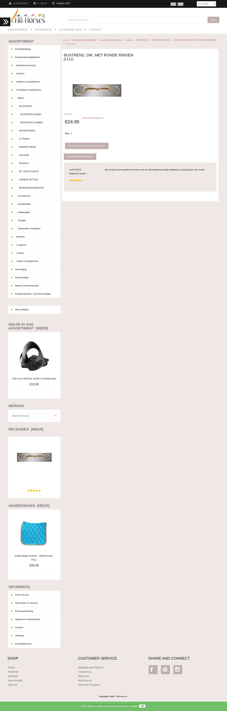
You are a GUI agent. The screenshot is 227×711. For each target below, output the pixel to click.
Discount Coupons (88, 684)
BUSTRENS (142, 40)
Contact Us (84, 671)
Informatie (43, 29)
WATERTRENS (33, 131)
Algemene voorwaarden (25, 619)
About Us (83, 676)
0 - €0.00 (40, 3)
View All (12, 684)
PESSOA (33, 163)
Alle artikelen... (21, 309)
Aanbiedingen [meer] (29, 506)
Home (66, 40)
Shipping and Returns (90, 667)
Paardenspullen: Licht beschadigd (33, 295)
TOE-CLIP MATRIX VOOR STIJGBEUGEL (34, 378)
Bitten (129, 40)
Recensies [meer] (26, 429)
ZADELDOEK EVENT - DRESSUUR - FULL (34, 556)
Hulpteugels (33, 212)
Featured (13, 671)
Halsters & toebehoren (33, 82)
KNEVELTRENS (33, 147)
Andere (33, 253)
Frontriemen (33, 196)
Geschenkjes (33, 277)
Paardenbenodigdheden (84, 40)
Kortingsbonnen (21, 643)
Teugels (33, 220)
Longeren (33, 245)
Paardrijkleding (33, 49)
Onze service (20, 594)
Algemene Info (70, 29)
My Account (85, 680)
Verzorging (33, 269)
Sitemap (17, 635)
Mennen (33, 237)
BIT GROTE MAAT (33, 171)
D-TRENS (33, 139)
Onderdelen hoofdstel (33, 229)
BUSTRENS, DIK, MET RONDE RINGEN (195, 40)
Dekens (33, 74)
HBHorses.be (121, 696)
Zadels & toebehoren (33, 261)
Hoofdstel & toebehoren (111, 40)
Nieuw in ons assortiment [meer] (28, 326)
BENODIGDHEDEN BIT (33, 188)
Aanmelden (18, 3)
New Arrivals (15, 680)
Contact (95, 29)
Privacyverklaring (22, 611)
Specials (13, 676)
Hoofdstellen (33, 204)
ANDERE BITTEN (33, 180)
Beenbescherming (33, 65)
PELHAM (33, 155)
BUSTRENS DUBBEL (33, 122)
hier (135, 707)
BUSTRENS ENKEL (161, 40)
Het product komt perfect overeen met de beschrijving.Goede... (34, 479)
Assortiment (18, 29)
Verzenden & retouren (24, 603)
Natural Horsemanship (33, 286)
